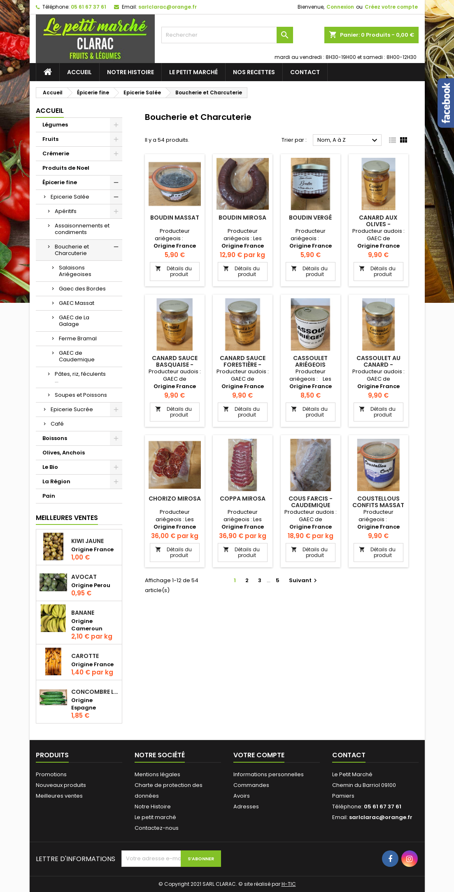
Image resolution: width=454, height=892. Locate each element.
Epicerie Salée (70, 197)
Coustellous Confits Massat (378, 501)
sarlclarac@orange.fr (167, 6)
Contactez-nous (157, 828)
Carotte (85, 656)
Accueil (79, 72)
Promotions (51, 774)
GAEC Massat (76, 303)
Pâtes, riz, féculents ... (80, 377)
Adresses (246, 806)
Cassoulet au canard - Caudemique (378, 364)
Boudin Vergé (310, 217)
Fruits (50, 139)
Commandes (251, 785)
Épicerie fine (59, 182)
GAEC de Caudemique (77, 356)
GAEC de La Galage (74, 321)
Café (57, 424)
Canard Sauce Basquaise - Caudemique (175, 364)
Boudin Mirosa (242, 217)
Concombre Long (95, 691)
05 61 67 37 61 (88, 6)
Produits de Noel (65, 168)
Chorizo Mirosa (175, 498)
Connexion (340, 6)
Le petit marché (193, 72)
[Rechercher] (227, 35)
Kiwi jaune (87, 541)
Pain (48, 496)
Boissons (54, 438)
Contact (305, 72)
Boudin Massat (174, 217)
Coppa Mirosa (242, 498)
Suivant (304, 580)
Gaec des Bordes (82, 289)
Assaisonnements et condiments (82, 229)
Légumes (55, 125)
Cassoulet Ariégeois (310, 361)
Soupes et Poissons (81, 395)
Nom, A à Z (348, 140)
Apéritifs (66, 211)
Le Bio (50, 467)
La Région (56, 481)
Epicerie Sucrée (72, 409)
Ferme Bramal (78, 338)
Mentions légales (157, 774)
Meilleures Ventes (67, 517)
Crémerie (55, 153)
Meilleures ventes (59, 796)
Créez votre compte (391, 6)
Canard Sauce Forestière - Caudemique (242, 364)
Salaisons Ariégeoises (75, 271)
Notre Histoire (130, 72)
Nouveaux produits (61, 785)
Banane (82, 612)
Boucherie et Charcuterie (72, 250)
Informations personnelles (268, 774)
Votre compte (258, 755)
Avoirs (241, 796)
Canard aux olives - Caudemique (378, 224)
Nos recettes (254, 72)
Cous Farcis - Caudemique (311, 501)
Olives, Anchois (63, 453)
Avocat (84, 577)
